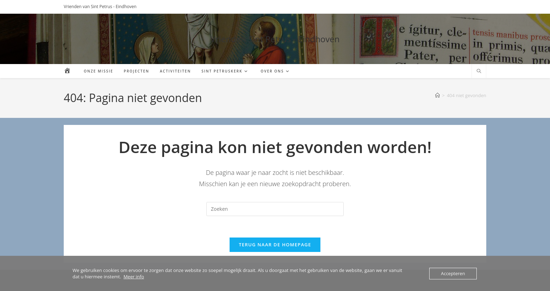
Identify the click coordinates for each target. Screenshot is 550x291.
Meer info (134, 276)
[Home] (437, 95)
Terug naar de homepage (275, 244)
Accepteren (453, 273)
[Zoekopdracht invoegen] (275, 209)
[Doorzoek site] (479, 71)
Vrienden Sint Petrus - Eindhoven (275, 39)
